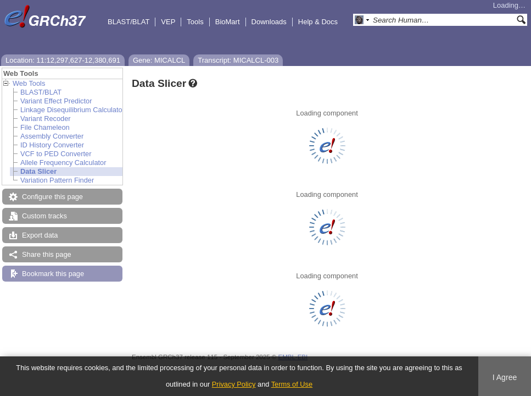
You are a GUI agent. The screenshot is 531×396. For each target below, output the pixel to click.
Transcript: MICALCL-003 (238, 60)
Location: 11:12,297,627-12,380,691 (62, 60)
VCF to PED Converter (55, 154)
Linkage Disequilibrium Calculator (72, 110)
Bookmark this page (53, 274)
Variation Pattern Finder (57, 180)
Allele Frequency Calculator (63, 162)
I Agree (505, 377)
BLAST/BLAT (128, 22)
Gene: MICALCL (159, 60)
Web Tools (29, 83)
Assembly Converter (51, 136)
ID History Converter (52, 145)
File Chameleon (45, 127)
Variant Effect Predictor (56, 101)
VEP (168, 22)
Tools (195, 22)
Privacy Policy (234, 384)
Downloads (269, 22)
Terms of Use (291, 384)
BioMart (227, 22)
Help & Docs (318, 22)
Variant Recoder (45, 118)
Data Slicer (38, 171)
